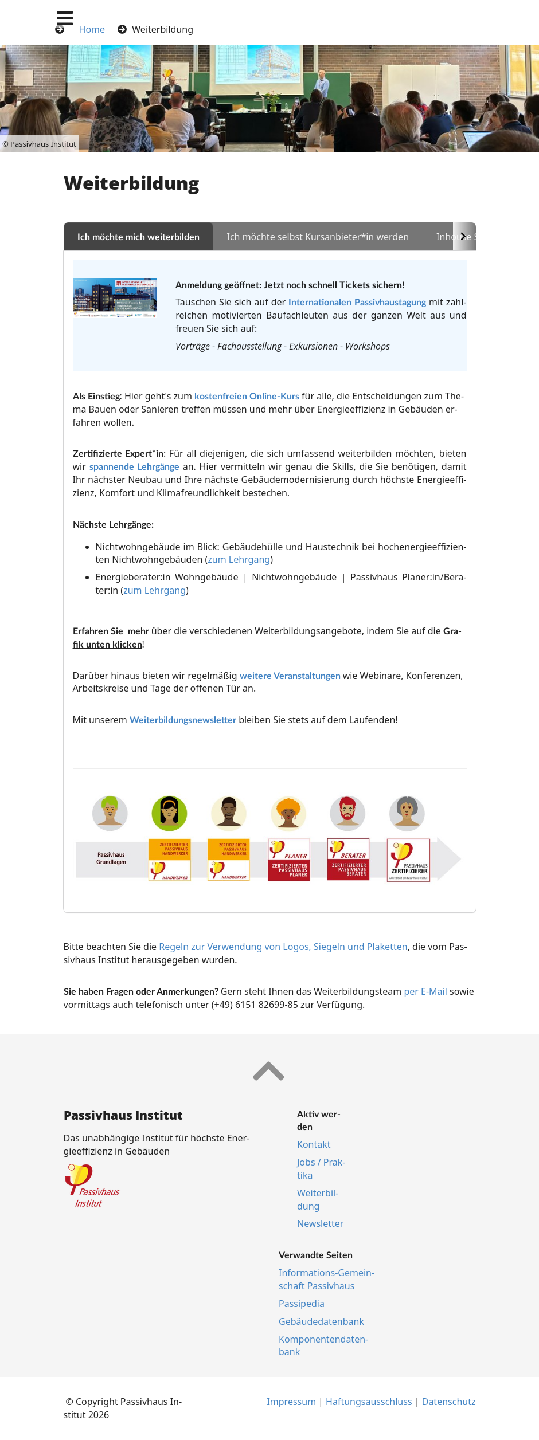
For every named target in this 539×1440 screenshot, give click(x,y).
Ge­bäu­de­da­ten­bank (321, 1321)
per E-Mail (425, 991)
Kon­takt (314, 1144)
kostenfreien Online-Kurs (246, 395)
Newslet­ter (320, 1223)
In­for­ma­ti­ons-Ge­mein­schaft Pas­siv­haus (326, 1279)
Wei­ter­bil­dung (317, 1200)
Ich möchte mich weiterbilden (138, 236)
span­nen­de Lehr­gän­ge (134, 466)
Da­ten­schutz (449, 1401)
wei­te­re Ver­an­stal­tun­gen (290, 675)
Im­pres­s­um (291, 1401)
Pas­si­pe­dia (302, 1303)
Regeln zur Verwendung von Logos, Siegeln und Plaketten (283, 946)
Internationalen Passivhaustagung (357, 301)
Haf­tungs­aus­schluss (369, 1401)
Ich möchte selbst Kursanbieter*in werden (318, 236)
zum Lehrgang (239, 559)
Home (92, 29)
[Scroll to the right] (464, 236)
